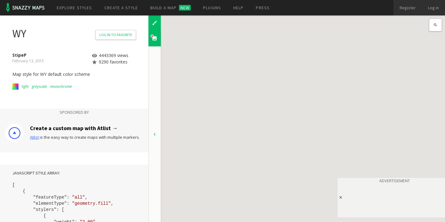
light (25, 86)
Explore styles (74, 7)
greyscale (39, 86)
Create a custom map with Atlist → (74, 128)
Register (408, 7)
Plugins (212, 7)
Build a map (170, 7)
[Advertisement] (394, 199)
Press (263, 7)
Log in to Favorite (115, 34)
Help (238, 7)
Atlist (34, 137)
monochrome (61, 86)
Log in (433, 7)
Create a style (121, 7)
